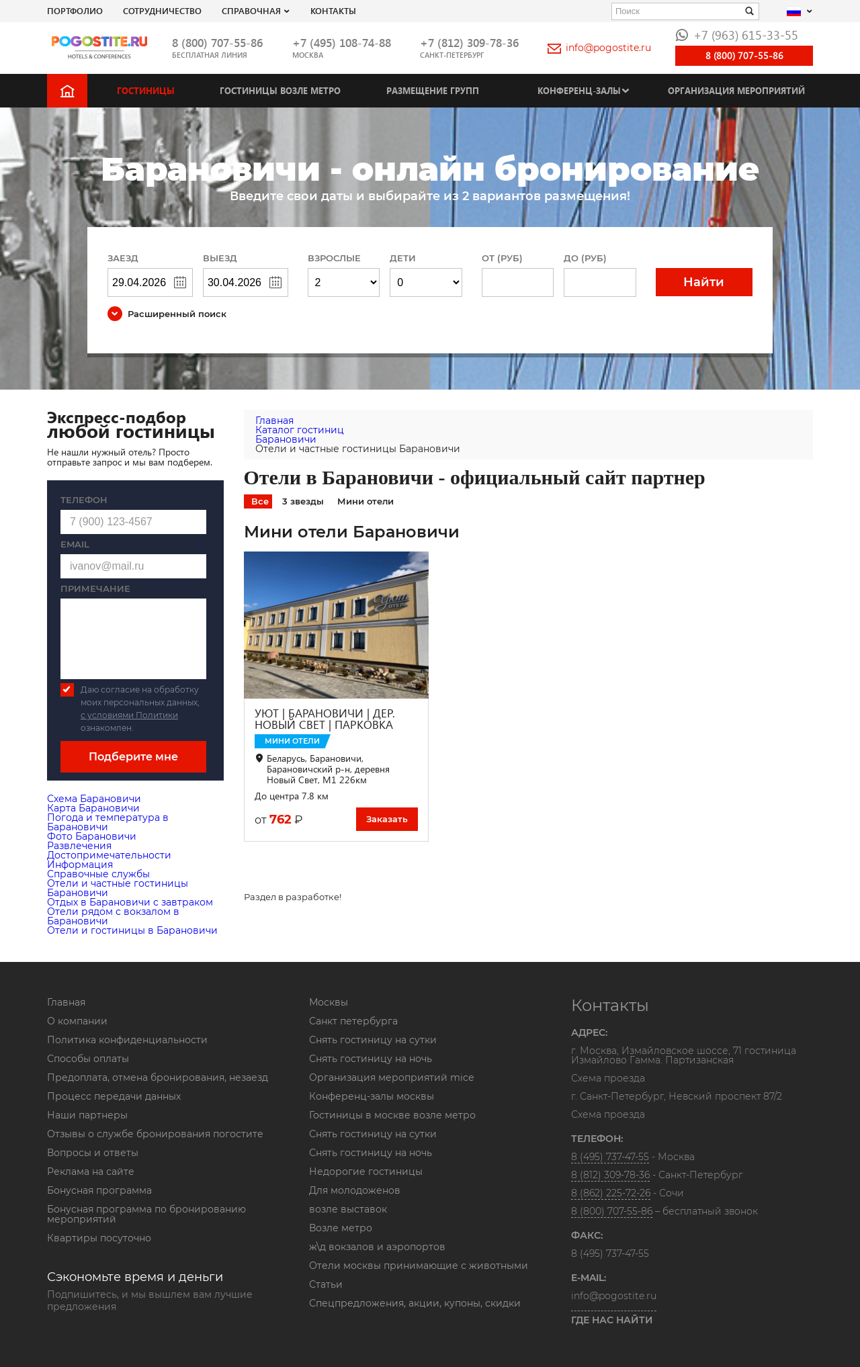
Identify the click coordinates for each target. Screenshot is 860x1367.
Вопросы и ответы (92, 1153)
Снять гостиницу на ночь (370, 1059)
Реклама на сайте (90, 1171)
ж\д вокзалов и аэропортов (377, 1247)
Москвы (328, 1002)
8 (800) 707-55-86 (217, 42)
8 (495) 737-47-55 (610, 1157)
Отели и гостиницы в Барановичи (132, 930)
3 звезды (303, 501)
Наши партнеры (87, 1115)
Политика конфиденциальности (127, 1040)
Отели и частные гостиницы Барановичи (117, 888)
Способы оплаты (88, 1059)
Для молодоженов (354, 1190)
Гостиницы (146, 90)
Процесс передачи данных (114, 1096)
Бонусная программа (99, 1190)
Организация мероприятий (736, 90)
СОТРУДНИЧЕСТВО (162, 10)
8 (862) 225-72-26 (610, 1193)
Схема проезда (608, 1078)
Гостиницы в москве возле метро (392, 1115)
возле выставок (348, 1209)
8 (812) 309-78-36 (610, 1175)
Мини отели (365, 501)
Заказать (387, 818)
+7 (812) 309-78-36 (469, 42)
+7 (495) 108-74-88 (341, 42)
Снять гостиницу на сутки (373, 1040)
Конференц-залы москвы (371, 1096)
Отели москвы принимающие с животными (418, 1266)
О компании (77, 1021)
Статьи (326, 1284)
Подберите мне (133, 756)
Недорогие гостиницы (366, 1171)
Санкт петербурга (353, 1021)
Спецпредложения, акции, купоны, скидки (415, 1303)
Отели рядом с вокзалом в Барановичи (113, 916)
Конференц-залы (579, 90)
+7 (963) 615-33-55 (736, 34)
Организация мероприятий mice (391, 1077)
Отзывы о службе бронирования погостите (155, 1134)
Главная (66, 1002)
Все (260, 501)
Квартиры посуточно (99, 1238)
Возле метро (340, 1228)
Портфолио (75, 10)
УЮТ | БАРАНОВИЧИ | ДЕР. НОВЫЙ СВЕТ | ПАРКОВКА (325, 718)
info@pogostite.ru (599, 48)
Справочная (251, 10)
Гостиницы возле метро (280, 90)
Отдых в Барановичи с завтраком (130, 902)
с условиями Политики (129, 715)
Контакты (333, 10)
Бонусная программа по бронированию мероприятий (146, 1214)
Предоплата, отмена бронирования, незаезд (157, 1077)
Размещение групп (432, 90)
